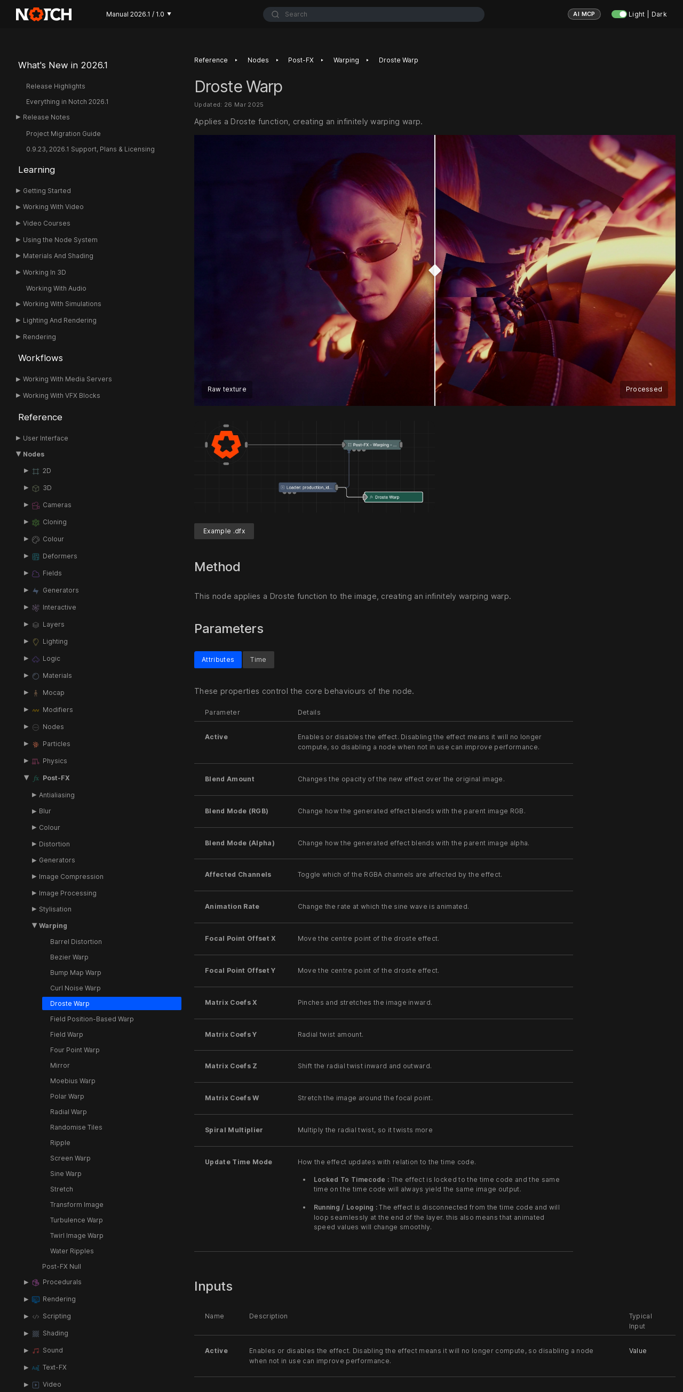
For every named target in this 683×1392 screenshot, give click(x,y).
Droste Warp (70, 1003)
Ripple (60, 1143)
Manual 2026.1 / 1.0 (138, 14)
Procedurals (56, 1282)
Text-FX (49, 1368)
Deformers (54, 557)
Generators (55, 591)
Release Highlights (55, 86)
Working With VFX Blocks (61, 395)
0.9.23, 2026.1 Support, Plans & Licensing (90, 149)
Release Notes (46, 117)
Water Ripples (72, 1251)
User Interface (45, 438)
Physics (49, 761)
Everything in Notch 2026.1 (67, 102)
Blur (45, 811)
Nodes (33, 454)
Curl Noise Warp (75, 988)
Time (258, 659)
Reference (40, 417)
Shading (49, 1334)
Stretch (61, 1189)
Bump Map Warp (75, 973)
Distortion (54, 844)
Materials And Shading (58, 256)
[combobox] (374, 14)
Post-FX (50, 778)
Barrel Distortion (76, 942)
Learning (36, 169)
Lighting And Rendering (60, 320)
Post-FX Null (61, 1266)
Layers (48, 625)
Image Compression (71, 877)
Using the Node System (60, 240)
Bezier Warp (69, 957)
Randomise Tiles (76, 1127)
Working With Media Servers (67, 379)
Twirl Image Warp (77, 1235)
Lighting (49, 642)
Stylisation (55, 909)
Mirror (60, 1065)
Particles (50, 744)
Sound (47, 1351)
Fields (46, 574)
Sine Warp (66, 1174)
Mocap (48, 693)
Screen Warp (70, 1158)
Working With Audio (56, 288)
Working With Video (53, 207)
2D (41, 471)
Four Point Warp (75, 1050)
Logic (45, 659)
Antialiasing (57, 795)
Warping (53, 926)
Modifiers (52, 710)
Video (46, 1385)
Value (638, 1351)
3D (41, 488)
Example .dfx (224, 531)
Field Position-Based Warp (92, 1019)
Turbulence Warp (76, 1220)
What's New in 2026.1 (63, 65)
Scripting (51, 1317)
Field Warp (66, 1034)
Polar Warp (67, 1096)
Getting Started (47, 191)
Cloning (49, 522)
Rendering (39, 337)
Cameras (51, 505)
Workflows (40, 358)
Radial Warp (68, 1112)
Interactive (53, 608)
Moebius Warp (73, 1081)
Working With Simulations (62, 304)
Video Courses (46, 223)
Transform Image (77, 1205)
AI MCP (584, 14)
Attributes (218, 659)
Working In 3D (44, 272)
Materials (51, 676)
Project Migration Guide (63, 134)
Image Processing (68, 893)
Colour (47, 540)
